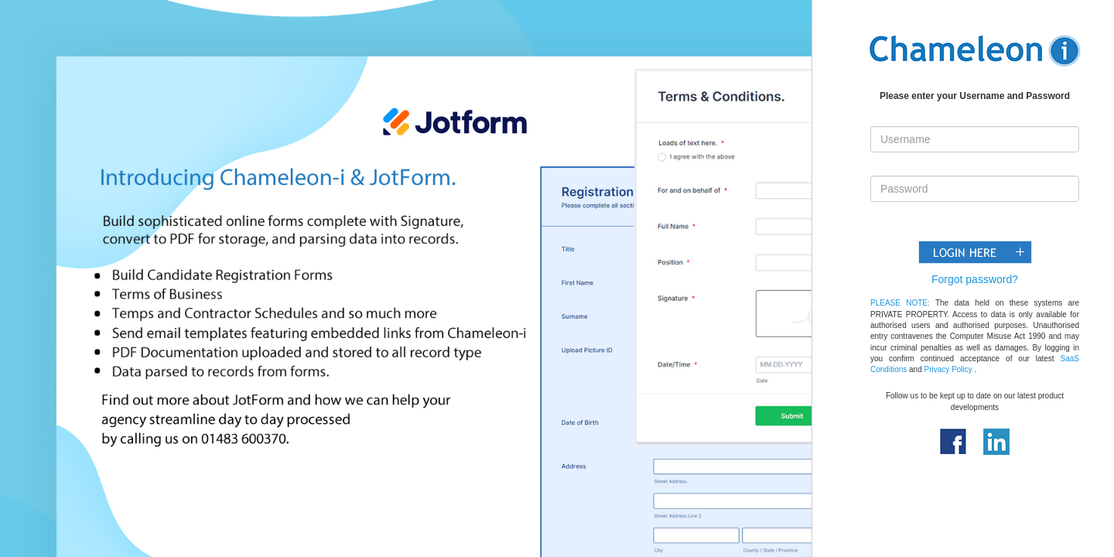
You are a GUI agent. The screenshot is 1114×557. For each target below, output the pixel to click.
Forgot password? (974, 279)
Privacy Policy (948, 369)
